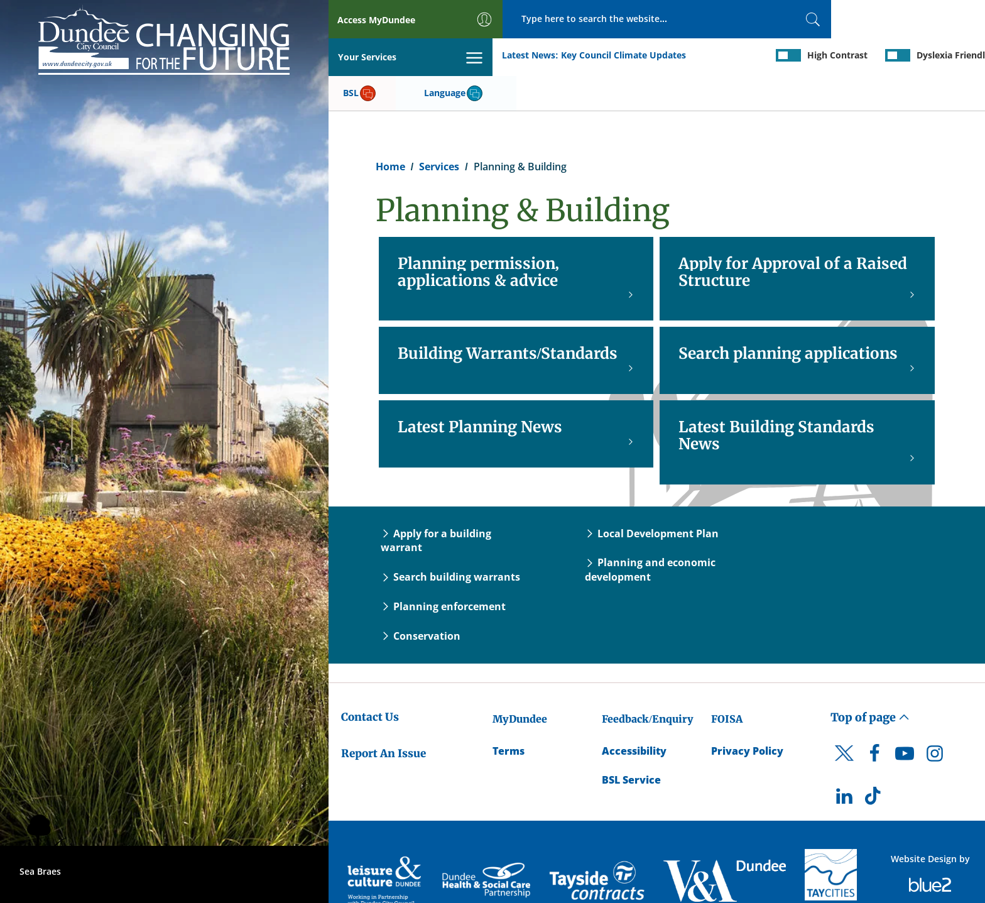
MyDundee (520, 681)
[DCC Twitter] (844, 727)
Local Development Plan (652, 496)
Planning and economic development (650, 532)
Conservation (420, 599)
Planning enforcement (443, 569)
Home (390, 129)
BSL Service (631, 743)
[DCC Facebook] (874, 719)
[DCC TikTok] (874, 762)
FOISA (727, 681)
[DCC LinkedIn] (844, 762)
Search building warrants (450, 540)
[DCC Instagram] (935, 719)
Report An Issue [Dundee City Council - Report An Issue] (383, 716)
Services (439, 129)
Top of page (870, 679)
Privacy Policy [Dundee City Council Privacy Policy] (747, 713)
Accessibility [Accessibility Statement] (634, 713)
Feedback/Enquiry (647, 681)
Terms (509, 713)
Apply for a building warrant (436, 503)
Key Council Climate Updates (458, 56)
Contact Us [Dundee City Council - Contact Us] (370, 679)
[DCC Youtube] (904, 719)
